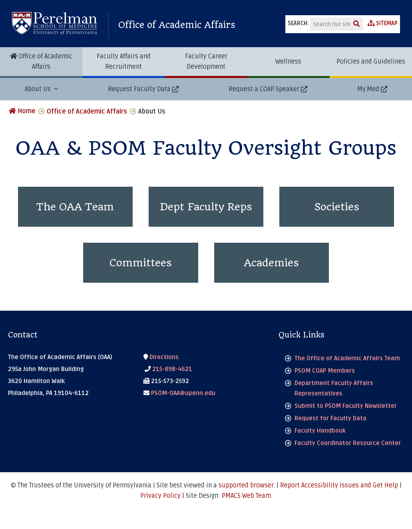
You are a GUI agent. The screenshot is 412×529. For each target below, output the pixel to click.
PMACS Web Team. (247, 496)
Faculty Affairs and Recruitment (124, 61)
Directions (161, 357)
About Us (38, 89)
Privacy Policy (160, 496)
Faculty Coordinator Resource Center (348, 443)
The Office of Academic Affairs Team (347, 358)
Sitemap (383, 23)
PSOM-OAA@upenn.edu (179, 393)
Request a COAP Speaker (264, 89)
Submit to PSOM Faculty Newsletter (346, 405)
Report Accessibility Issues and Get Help (339, 485)
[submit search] (356, 24)
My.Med (368, 89)
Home (22, 111)
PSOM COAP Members (325, 370)
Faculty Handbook (320, 430)
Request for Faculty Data (330, 418)
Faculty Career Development (206, 61)
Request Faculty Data (139, 89)
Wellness (288, 62)
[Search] (330, 24)
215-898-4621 (168, 369)
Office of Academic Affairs (176, 25)
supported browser (246, 485)
